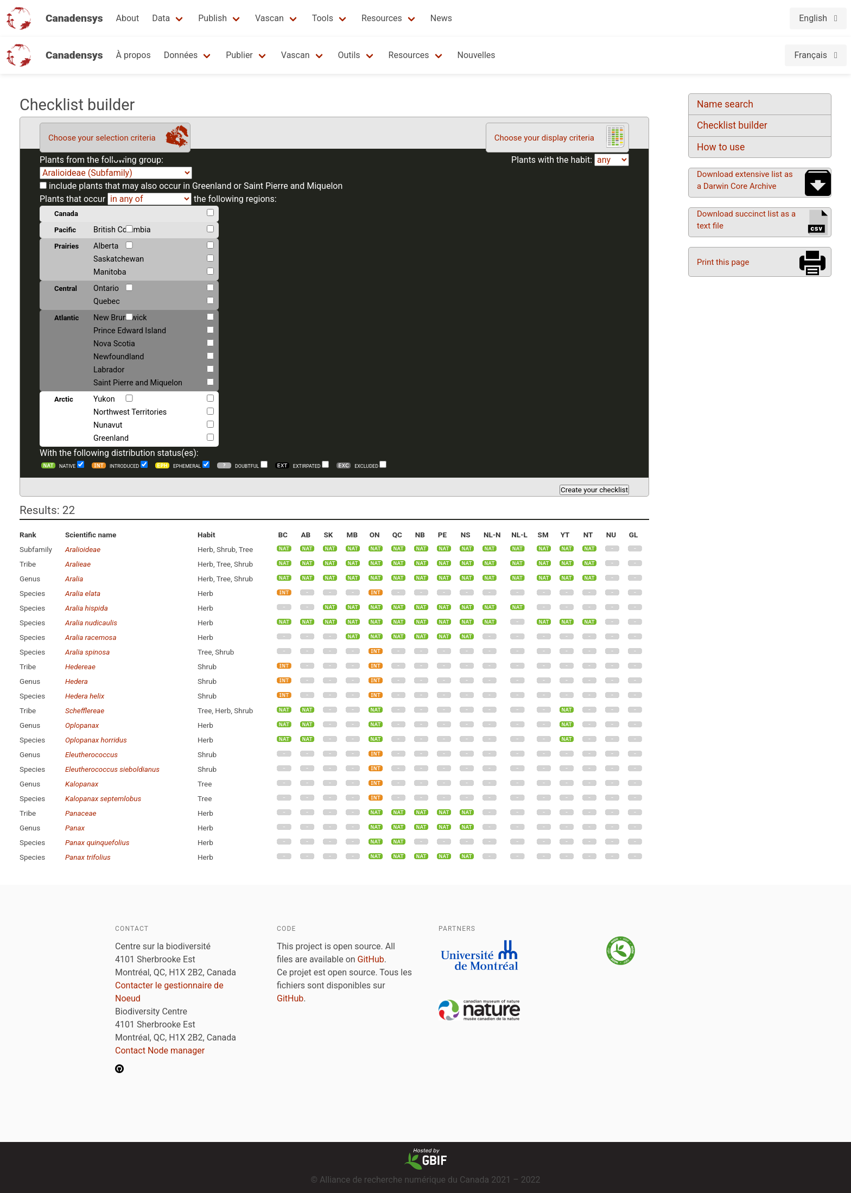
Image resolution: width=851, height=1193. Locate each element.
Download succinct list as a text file (746, 220)
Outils (349, 55)
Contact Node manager (160, 1050)
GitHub (371, 959)
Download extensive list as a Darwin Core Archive (745, 180)
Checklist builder (732, 125)
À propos (133, 55)
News (441, 18)
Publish (212, 18)
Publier (239, 55)
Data (161, 18)
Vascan (269, 18)
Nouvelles (477, 55)
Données (181, 55)
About (127, 18)
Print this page (723, 262)
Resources (381, 18)
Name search (725, 104)
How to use (721, 147)
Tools (322, 18)
